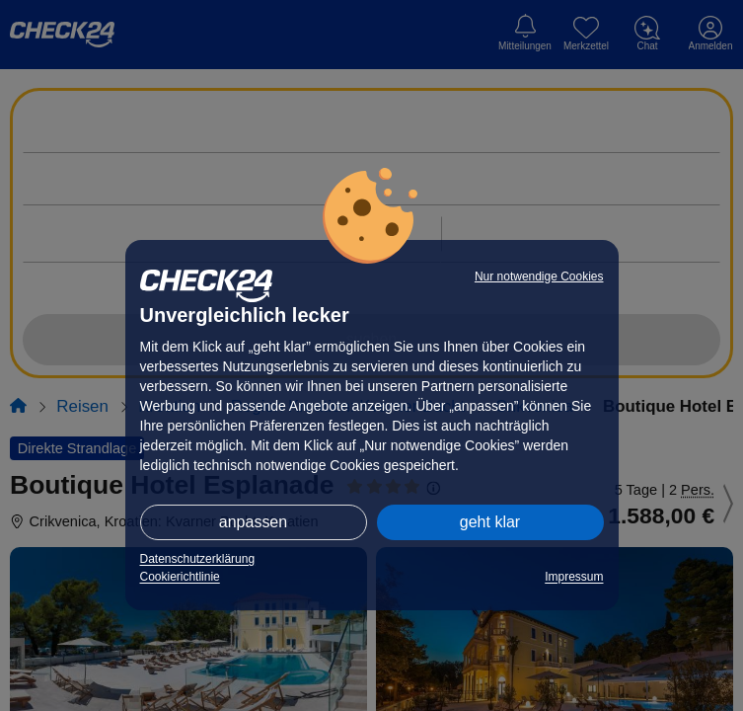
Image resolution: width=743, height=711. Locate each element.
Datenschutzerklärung (198, 559)
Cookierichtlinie (180, 577)
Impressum (574, 577)
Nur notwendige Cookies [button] (539, 276)
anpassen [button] (253, 522)
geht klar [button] (490, 522)
